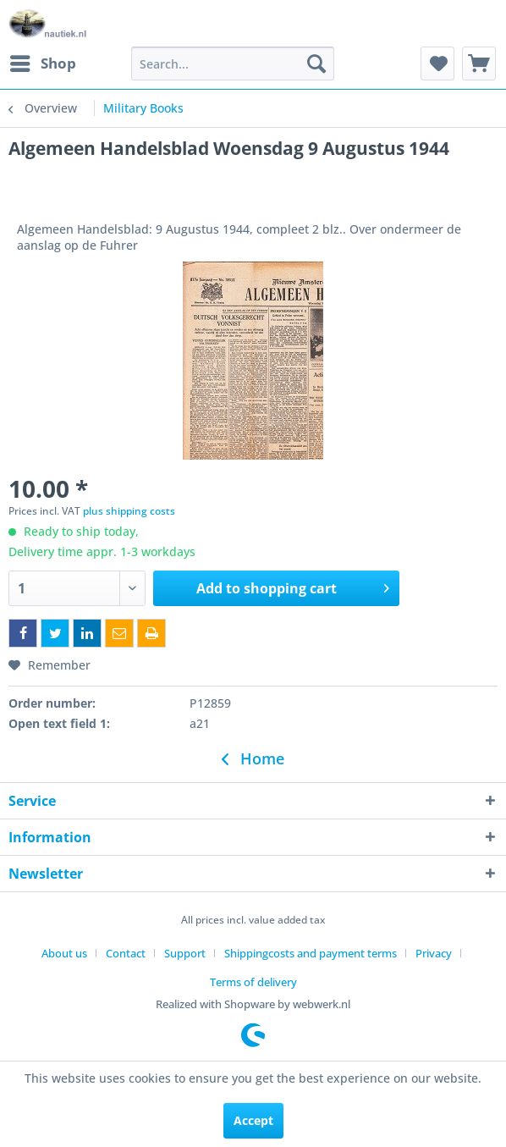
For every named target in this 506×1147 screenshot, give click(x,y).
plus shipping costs (129, 511)
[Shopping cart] (479, 63)
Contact (126, 953)
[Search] (316, 63)
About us (64, 953)
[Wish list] (437, 63)
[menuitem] (42, 63)
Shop (43, 61)
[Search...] (232, 63)
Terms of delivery (253, 982)
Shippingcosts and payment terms (310, 953)
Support (185, 953)
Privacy (433, 953)
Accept (253, 1120)
